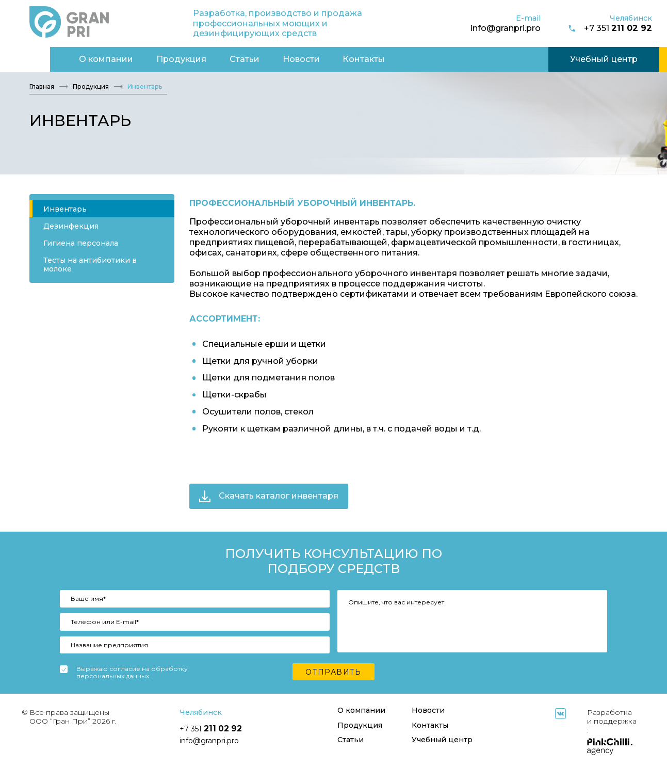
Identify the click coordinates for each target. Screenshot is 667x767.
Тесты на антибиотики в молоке (90, 264)
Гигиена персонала (80, 243)
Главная (41, 86)
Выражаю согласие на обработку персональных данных (132, 672)
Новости (250, 59)
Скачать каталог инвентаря (268, 496)
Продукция (131, 59)
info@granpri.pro (505, 28)
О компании (56, 59)
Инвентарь (65, 209)
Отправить (333, 672)
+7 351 (609, 28)
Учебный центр (554, 59)
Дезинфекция (71, 226)
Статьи (194, 59)
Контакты (313, 59)
